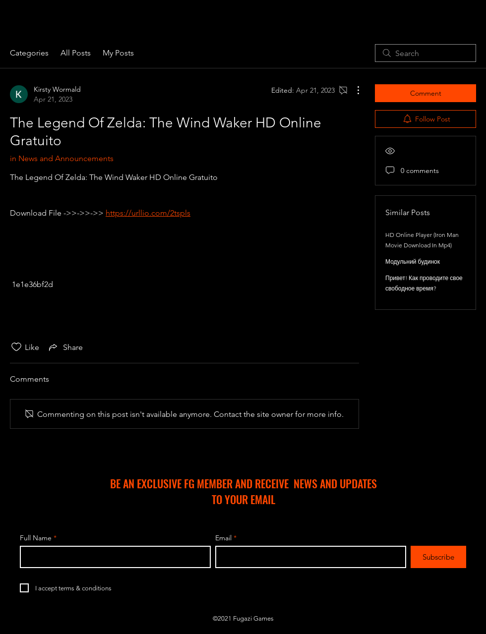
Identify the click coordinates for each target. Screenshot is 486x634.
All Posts (76, 53)
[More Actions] (353, 90)
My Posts (118, 53)
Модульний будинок (412, 261)
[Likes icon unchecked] (16, 347)
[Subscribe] (438, 557)
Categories (29, 53)
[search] (425, 53)
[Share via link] (65, 347)
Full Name (36, 537)
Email (223, 537)
